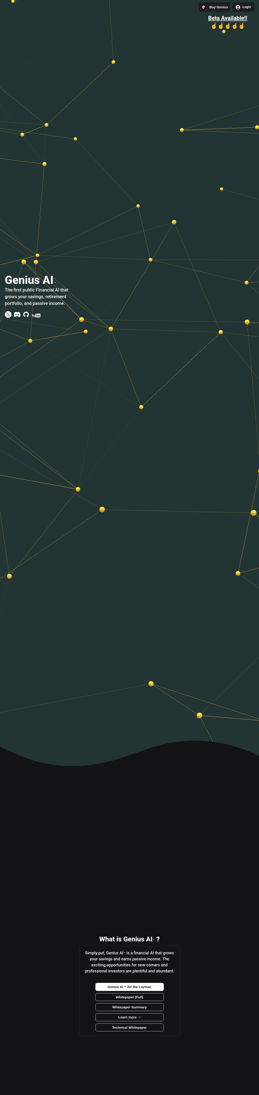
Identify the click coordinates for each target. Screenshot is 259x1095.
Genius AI (130, 987)
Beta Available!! (227, 18)
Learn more (129, 1017)
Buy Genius (214, 7)
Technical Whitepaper (129, 1027)
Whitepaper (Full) (129, 997)
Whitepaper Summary (129, 1007)
